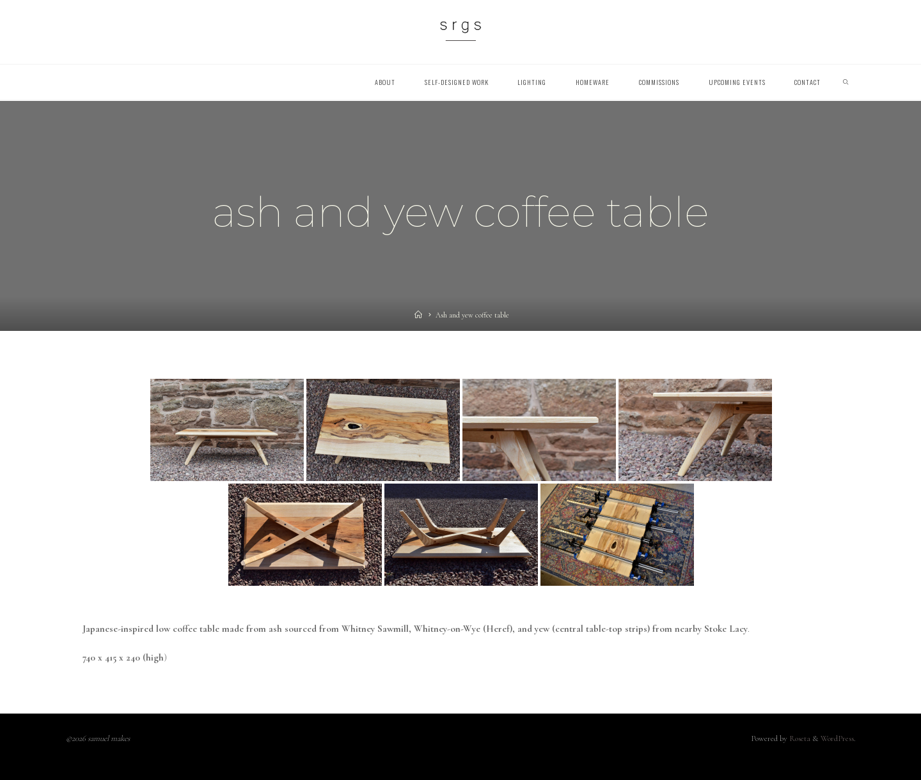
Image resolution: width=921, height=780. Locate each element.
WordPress (837, 738)
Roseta (798, 738)
